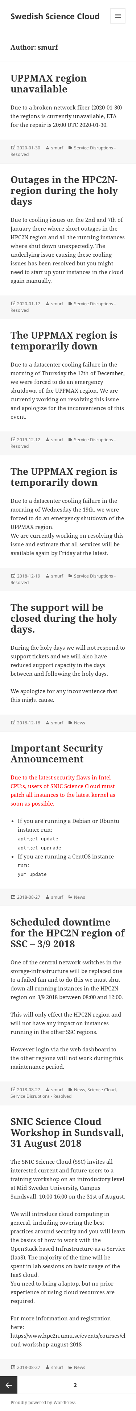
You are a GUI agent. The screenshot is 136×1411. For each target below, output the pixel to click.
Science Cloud (101, 1090)
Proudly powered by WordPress (43, 1402)
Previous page (8, 1385)
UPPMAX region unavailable (49, 83)
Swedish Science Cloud (55, 16)
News (79, 723)
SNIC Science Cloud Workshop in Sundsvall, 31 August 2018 (67, 1132)
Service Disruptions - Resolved (41, 1096)
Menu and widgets (118, 23)
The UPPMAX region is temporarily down (64, 340)
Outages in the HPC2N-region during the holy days (64, 190)
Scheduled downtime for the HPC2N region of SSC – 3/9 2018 (68, 932)
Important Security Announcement (57, 753)
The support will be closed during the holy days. (64, 618)
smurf (57, 148)
